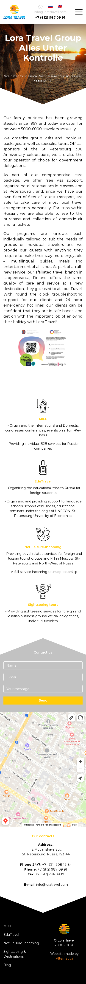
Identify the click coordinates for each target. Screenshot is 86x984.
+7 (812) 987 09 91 (50, 17)
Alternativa (64, 958)
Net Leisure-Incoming (21, 943)
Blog (7, 965)
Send (43, 700)
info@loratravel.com (50, 12)
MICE (7, 926)
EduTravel (11, 935)
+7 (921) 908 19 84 (57, 865)
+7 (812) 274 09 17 (49, 874)
